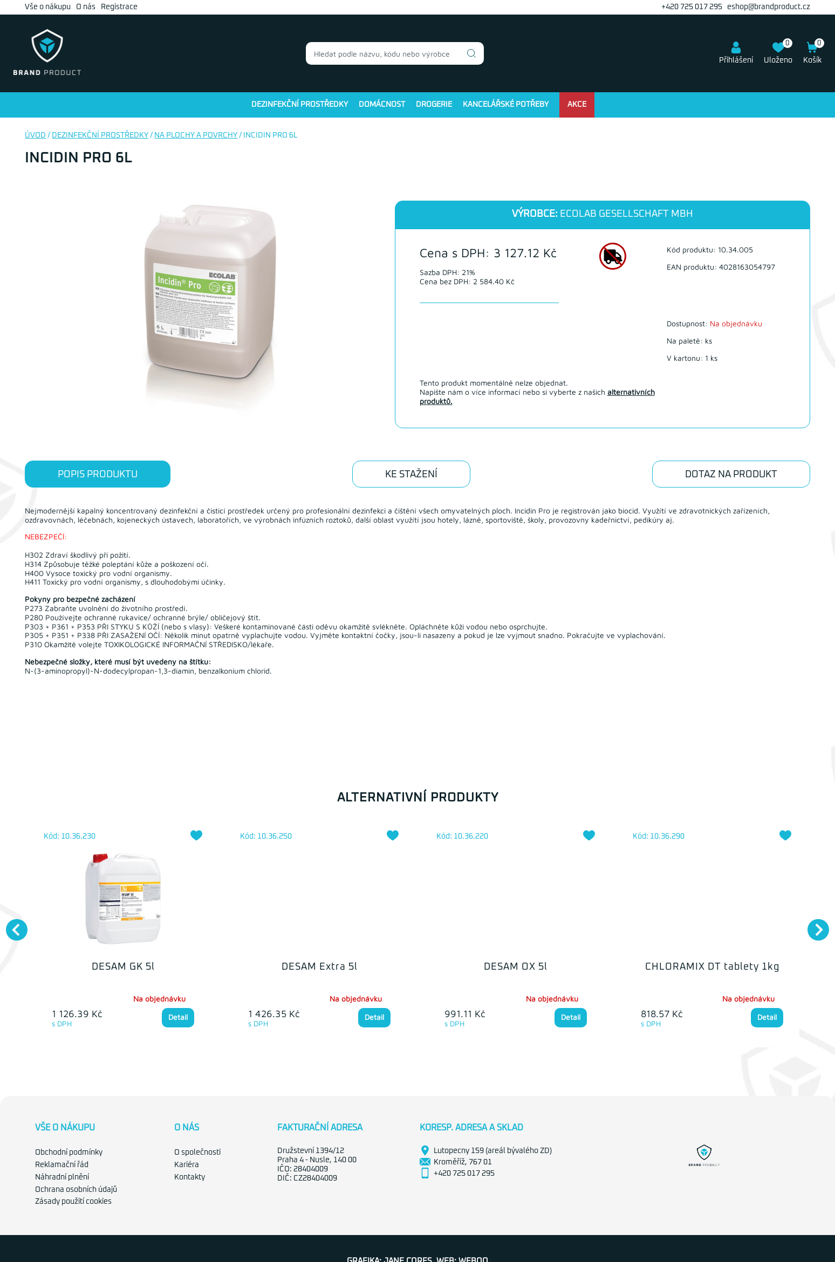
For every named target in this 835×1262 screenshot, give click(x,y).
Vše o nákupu (48, 7)
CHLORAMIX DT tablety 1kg (712, 967)
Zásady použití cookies (73, 1201)
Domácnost (382, 104)
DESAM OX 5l (515, 967)
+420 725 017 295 (691, 7)
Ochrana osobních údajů (76, 1190)
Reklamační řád (61, 1165)
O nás (85, 7)
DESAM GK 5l (123, 967)
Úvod (35, 135)
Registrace (119, 7)
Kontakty (189, 1177)
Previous (11, 924)
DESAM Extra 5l (320, 967)
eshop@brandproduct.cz (768, 7)
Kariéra (186, 1165)
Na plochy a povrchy (195, 135)
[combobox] (395, 53)
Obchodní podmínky (68, 1152)
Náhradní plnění (62, 1177)
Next (812, 924)
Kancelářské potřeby (506, 104)
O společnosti (197, 1152)
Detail (178, 1016)
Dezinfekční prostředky (299, 104)
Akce (576, 104)
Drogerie (434, 104)
